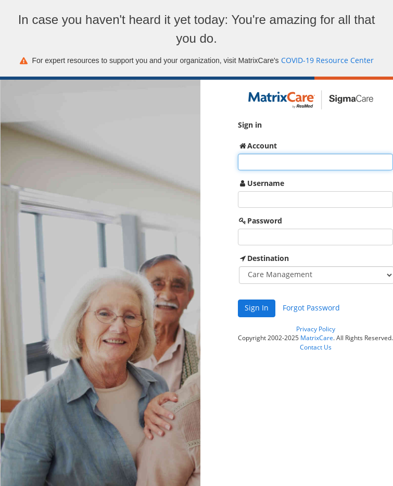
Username (265, 183)
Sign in (250, 125)
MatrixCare (316, 338)
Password (264, 221)
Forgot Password (311, 308)
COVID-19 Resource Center (327, 60)
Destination (268, 258)
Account (262, 146)
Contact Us (316, 347)
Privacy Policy (315, 329)
